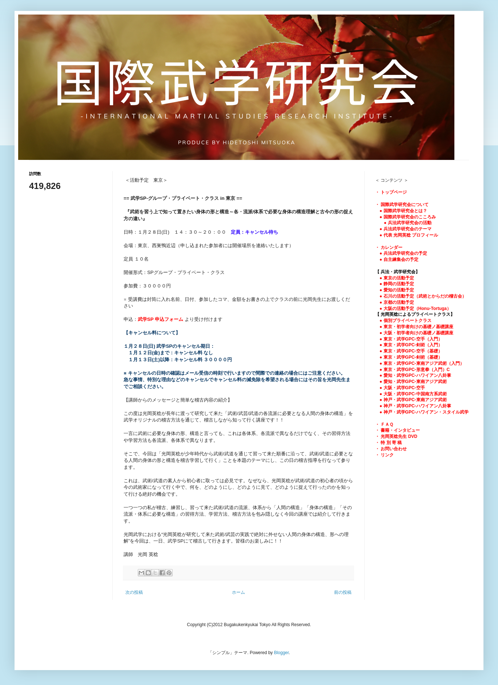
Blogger (281, 652)
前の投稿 (343, 592)
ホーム (238, 592)
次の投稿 (134, 592)
